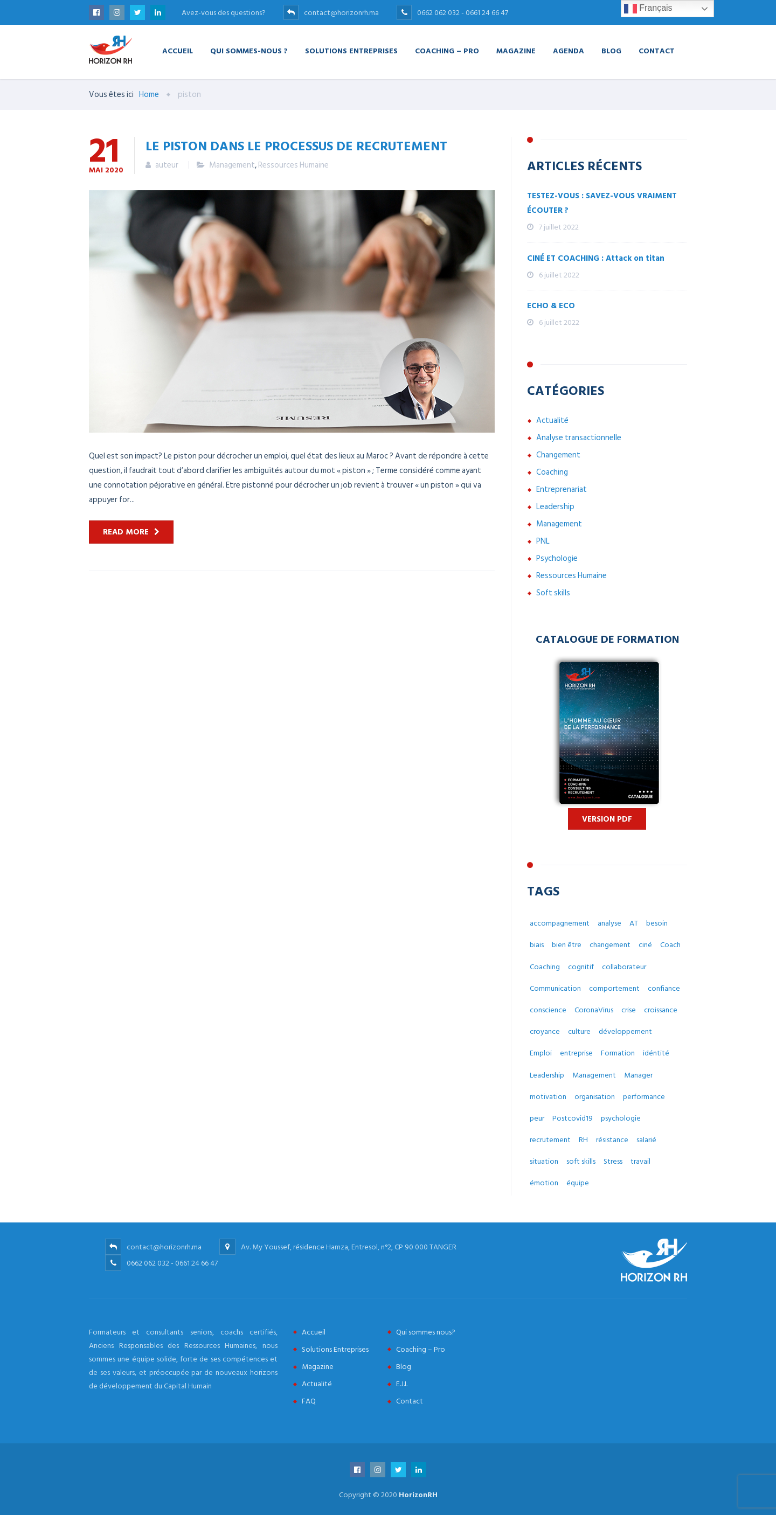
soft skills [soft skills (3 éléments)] (580, 1161)
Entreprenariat (561, 489)
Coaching (552, 472)
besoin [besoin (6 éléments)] (657, 923)
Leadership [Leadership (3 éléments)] (547, 1075)
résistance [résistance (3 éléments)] (612, 1140)
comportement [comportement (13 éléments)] (614, 988)
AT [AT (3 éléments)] (633, 923)
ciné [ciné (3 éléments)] (645, 945)
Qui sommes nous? (425, 1332)
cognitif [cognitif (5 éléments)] (581, 967)
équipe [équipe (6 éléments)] (577, 1183)
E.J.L (402, 1384)
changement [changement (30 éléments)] (610, 945)
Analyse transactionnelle (578, 437)
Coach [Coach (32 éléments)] (670, 945)
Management (232, 165)
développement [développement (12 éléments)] (625, 1031)
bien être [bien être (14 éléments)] (566, 945)
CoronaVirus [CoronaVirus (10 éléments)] (593, 1010)
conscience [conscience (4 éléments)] (548, 1010)
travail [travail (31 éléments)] (640, 1161)
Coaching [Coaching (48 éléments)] (545, 967)
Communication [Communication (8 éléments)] (555, 988)
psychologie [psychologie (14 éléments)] (621, 1118)
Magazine (516, 50)
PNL (543, 541)
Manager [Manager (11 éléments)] (638, 1075)
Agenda (568, 50)
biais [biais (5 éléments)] (537, 945)
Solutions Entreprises (351, 50)
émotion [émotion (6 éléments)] (544, 1183)
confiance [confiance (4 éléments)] (664, 988)
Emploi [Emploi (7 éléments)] (541, 1053)
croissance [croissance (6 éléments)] (660, 1010)
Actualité (552, 420)
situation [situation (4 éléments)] (544, 1161)
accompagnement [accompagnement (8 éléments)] (560, 923)
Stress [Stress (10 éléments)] (613, 1161)
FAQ (309, 1401)
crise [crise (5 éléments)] (628, 1010)
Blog (611, 50)
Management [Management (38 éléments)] (594, 1075)
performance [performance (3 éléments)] (644, 1096)
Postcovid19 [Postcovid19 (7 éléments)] (572, 1118)
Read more (126, 532)
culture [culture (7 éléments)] (579, 1031)
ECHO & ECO (551, 305)
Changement (558, 455)
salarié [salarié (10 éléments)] (646, 1140)
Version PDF (607, 819)
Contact (657, 50)
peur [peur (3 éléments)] (537, 1118)
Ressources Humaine (293, 165)
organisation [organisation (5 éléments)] (594, 1096)
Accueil (177, 50)
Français (648, 8)
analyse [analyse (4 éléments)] (609, 923)
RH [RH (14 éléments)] (583, 1140)
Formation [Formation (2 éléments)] (618, 1053)
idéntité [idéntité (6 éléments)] (656, 1053)
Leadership (555, 506)
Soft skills (553, 593)
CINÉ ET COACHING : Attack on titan (595, 258)
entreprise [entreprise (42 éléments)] (576, 1053)
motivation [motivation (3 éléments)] (548, 1096)
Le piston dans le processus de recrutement (296, 145)
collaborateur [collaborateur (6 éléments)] (624, 967)
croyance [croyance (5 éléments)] (545, 1031)
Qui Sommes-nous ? (249, 50)
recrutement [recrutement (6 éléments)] (550, 1140)
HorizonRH (418, 1495)
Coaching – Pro (447, 50)
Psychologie (557, 558)
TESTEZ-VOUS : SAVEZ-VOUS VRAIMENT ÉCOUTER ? (602, 203)
